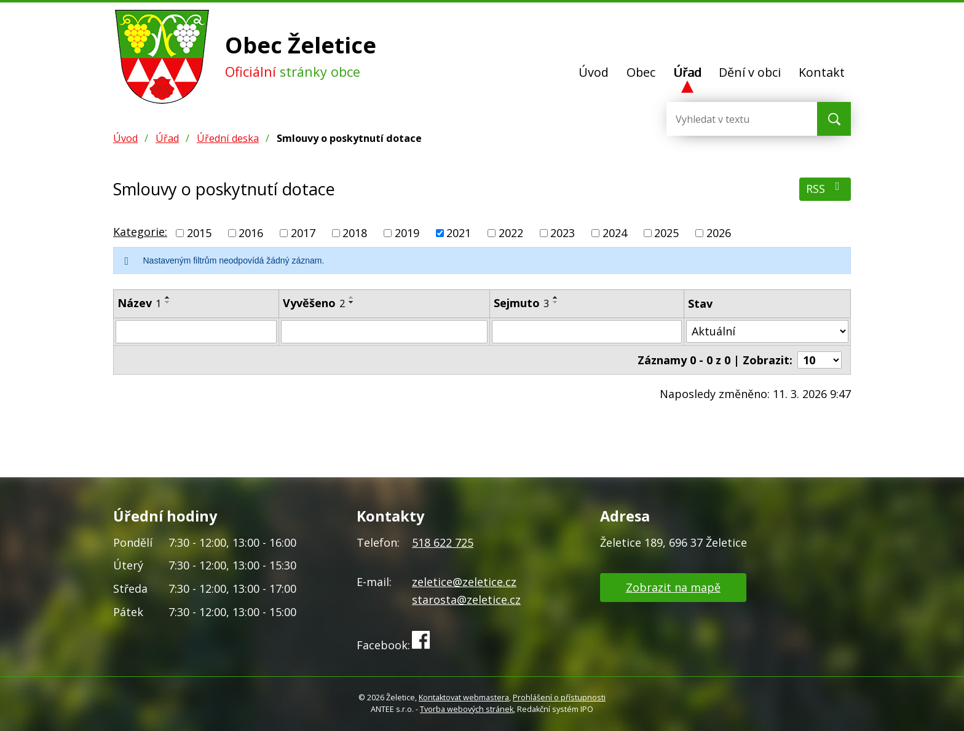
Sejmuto (521, 302)
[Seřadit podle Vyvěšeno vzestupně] (351, 297)
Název (139, 302)
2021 (458, 232)
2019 (407, 232)
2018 (354, 232)
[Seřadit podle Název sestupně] (168, 302)
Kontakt (822, 72)
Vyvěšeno (314, 302)
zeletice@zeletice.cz (464, 581)
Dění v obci (750, 72)
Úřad (687, 72)
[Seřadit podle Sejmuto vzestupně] (556, 297)
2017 (303, 232)
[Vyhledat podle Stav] (767, 331)
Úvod (594, 72)
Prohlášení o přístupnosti (559, 697)
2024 (614, 232)
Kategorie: (140, 231)
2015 (199, 232)
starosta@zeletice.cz (466, 599)
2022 (511, 232)
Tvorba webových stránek (466, 709)
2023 (562, 232)
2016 (251, 232)
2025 (666, 232)
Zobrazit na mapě (673, 587)
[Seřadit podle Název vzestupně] (168, 297)
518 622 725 (442, 542)
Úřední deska (228, 138)
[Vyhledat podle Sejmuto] (587, 331)
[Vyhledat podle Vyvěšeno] (384, 331)
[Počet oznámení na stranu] (819, 360)
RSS (825, 188)
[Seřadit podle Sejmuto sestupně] (556, 302)
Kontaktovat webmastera (464, 697)
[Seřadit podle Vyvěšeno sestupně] (351, 302)
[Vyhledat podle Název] (196, 331)
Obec (640, 72)
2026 (718, 232)
